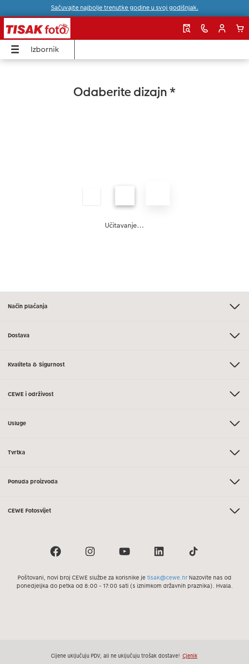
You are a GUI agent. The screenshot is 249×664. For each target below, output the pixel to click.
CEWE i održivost (124, 393)
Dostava (124, 335)
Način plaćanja (124, 306)
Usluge (124, 423)
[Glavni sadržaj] (124, 175)
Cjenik (190, 656)
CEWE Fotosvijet (124, 510)
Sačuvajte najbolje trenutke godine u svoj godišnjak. (125, 7)
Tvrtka (124, 452)
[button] (222, 28)
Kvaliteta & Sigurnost (124, 364)
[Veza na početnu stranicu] (54, 28)
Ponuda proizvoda (124, 481)
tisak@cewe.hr (167, 577)
